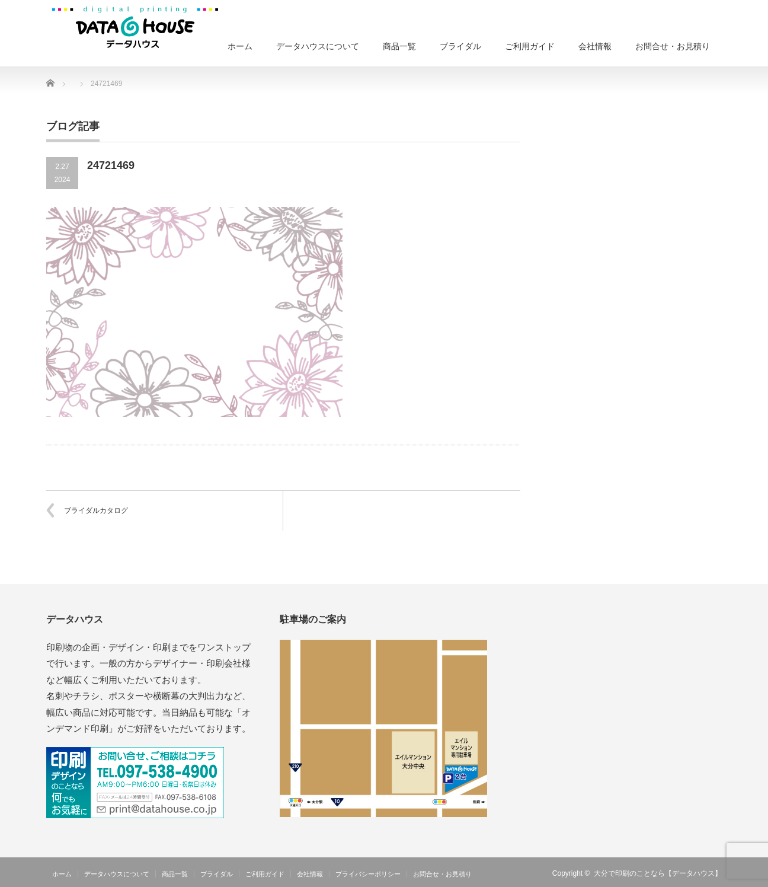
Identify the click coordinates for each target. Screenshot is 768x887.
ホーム (240, 46)
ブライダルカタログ (96, 510)
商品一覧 (399, 46)
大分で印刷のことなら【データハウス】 (658, 873)
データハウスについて (317, 46)
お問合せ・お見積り (672, 46)
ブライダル (460, 46)
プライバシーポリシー (368, 874)
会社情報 (595, 46)
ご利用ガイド (530, 46)
